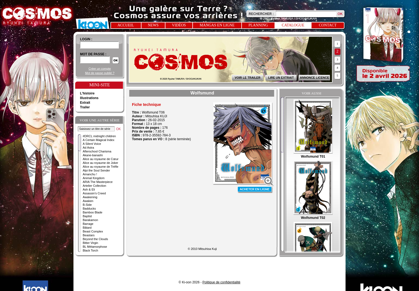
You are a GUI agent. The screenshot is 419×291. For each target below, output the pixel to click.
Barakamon (90, 220)
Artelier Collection (94, 185)
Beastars (88, 235)
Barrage (88, 223)
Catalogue (293, 25)
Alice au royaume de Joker (100, 162)
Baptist (87, 216)
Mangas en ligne (217, 25)
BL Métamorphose (95, 246)
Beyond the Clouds (95, 239)
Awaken (88, 201)
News (153, 25)
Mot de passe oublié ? (100, 73)
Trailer (85, 107)
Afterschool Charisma (97, 151)
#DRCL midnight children (99, 136)
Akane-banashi (93, 155)
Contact (328, 25)
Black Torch (90, 250)
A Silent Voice (92, 143)
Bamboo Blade (92, 212)
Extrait (85, 103)
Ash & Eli (89, 189)
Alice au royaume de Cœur (100, 159)
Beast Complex (93, 231)
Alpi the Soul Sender (96, 170)
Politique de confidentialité (221, 282)
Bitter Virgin (90, 242)
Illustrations (89, 98)
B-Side (87, 204)
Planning (258, 25)
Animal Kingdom (93, 178)
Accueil (126, 25)
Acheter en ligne (255, 189)
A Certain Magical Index (98, 140)
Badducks (89, 208)
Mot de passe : (93, 54)
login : (86, 39)
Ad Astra (88, 147)
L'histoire (87, 93)
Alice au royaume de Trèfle (100, 166)
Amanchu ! (90, 174)
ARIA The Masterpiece (98, 181)
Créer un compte (100, 68)
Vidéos (179, 25)
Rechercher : (261, 14)
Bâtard (87, 227)
